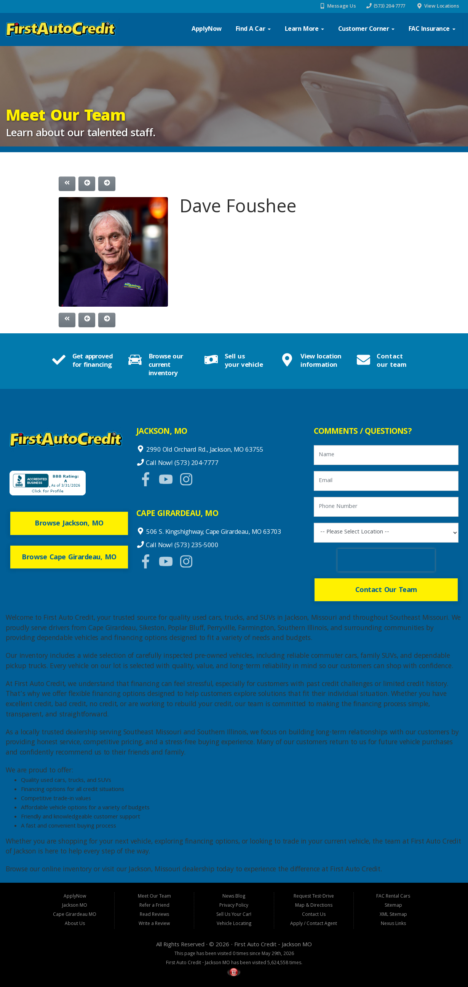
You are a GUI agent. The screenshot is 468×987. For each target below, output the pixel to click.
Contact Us (314, 915)
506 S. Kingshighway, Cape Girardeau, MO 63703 (213, 532)
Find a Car (253, 29)
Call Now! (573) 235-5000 (181, 545)
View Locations (441, 6)
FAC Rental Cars (393, 897)
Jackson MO (74, 906)
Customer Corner (366, 29)
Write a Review (154, 924)
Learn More (304, 29)
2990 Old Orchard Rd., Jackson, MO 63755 (204, 450)
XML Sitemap (393, 915)
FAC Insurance (432, 29)
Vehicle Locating (234, 924)
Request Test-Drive (314, 897)
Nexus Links (393, 924)
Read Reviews (154, 915)
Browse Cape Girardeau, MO (69, 558)
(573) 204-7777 (389, 6)
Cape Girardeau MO (74, 915)
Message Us (341, 6)
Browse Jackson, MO (69, 524)
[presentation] (386, 560)
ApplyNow (207, 29)
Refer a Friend (154, 906)
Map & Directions (313, 906)
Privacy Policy (233, 906)
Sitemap (393, 906)
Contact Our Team (386, 590)
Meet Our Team (154, 897)
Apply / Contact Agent (313, 924)
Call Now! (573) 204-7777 (181, 463)
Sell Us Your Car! (233, 915)
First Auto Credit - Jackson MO (273, 945)
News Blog (233, 897)
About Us (75, 924)
